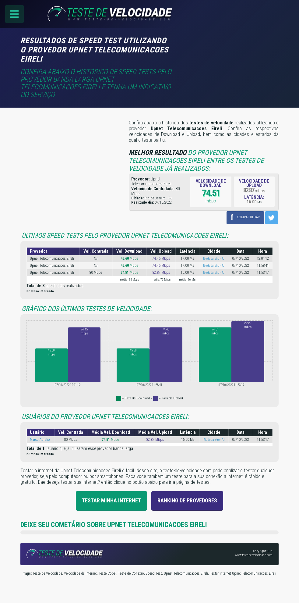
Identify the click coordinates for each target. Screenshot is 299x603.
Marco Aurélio (40, 439)
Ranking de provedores (187, 500)
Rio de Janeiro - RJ (213, 258)
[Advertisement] (227, 44)
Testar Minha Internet (111, 500)
